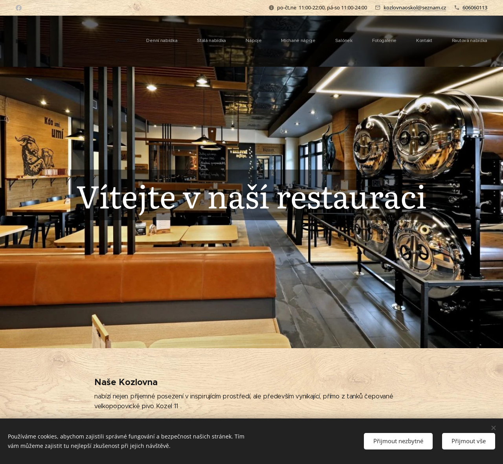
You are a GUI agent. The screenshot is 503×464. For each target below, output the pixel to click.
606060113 (475, 7)
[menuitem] (334, 41)
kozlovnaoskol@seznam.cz (415, 7)
